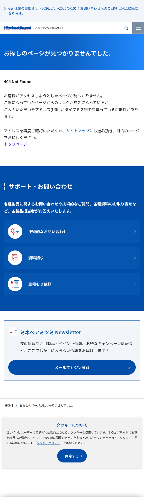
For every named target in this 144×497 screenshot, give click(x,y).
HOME (9, 405)
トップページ (15, 144)
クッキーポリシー (48, 443)
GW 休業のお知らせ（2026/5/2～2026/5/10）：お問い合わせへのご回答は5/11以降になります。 (73, 11)
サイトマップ (78, 130)
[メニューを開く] (138, 28)
